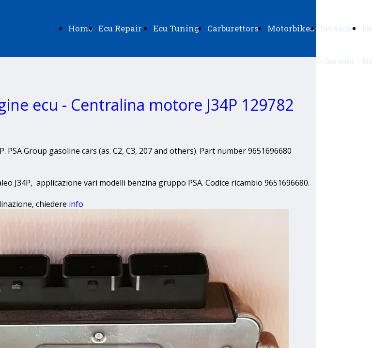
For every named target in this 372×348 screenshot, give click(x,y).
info (76, 204)
